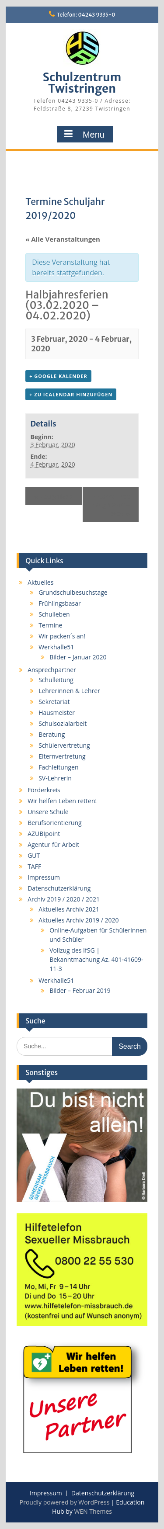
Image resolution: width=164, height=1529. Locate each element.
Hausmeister (56, 712)
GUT (34, 855)
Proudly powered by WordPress (65, 1502)
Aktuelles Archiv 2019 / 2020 (78, 920)
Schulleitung (55, 680)
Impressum (44, 877)
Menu (84, 134)
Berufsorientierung (55, 822)
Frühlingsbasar (59, 603)
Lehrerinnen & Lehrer (69, 690)
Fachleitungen (58, 767)
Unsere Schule (48, 812)
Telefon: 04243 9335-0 (86, 14)
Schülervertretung (64, 745)
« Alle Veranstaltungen (62, 239)
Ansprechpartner (52, 670)
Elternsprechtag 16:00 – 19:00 (110, 505)
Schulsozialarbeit (62, 723)
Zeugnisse (53, 496)
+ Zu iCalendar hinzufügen (70, 394)
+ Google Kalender (58, 376)
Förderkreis (44, 790)
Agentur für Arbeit (53, 844)
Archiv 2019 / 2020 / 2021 (64, 899)
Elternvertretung (61, 756)
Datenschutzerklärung (59, 888)
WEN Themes (93, 1511)
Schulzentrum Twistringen (82, 83)
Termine (50, 625)
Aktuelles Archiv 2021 (68, 909)
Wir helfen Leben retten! (62, 801)
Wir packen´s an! (61, 636)
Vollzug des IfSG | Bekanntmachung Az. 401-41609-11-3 (96, 959)
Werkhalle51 (56, 647)
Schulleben (54, 614)
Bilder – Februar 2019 (80, 990)
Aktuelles (40, 582)
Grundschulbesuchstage (73, 592)
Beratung (51, 734)
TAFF (34, 866)
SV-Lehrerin (55, 778)
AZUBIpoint (44, 833)
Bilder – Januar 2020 (77, 657)
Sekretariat (54, 701)
